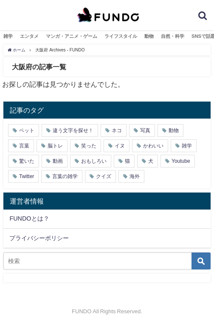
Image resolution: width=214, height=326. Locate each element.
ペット (26, 130)
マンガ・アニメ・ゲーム (71, 36)
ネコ (117, 130)
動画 (58, 161)
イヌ (120, 145)
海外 (135, 176)
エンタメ (29, 36)
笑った (88, 145)
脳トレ (55, 145)
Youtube (181, 161)
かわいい (153, 145)
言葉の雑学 (65, 176)
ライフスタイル (120, 36)
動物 (149, 36)
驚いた (26, 161)
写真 (145, 130)
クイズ (103, 176)
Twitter (26, 176)
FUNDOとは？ (29, 218)
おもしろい (94, 161)
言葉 (24, 145)
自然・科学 (172, 36)
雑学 (8, 36)
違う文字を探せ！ (73, 130)
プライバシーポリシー (39, 238)
